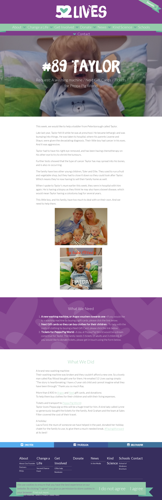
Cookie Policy (53, 495)
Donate (86, 27)
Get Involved (64, 27)
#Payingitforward (114, 428)
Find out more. (41, 492)
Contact (84, 34)
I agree (136, 488)
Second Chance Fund (43, 469)
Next (71, 392)
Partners (22, 467)
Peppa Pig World (71, 402)
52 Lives (81, 11)
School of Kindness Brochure (123, 466)
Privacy (45, 495)
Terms (37, 495)
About (16, 27)
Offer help (59, 468)
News (102, 27)
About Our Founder (27, 463)
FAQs (21, 471)
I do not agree (112, 488)
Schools (144, 27)
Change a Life (38, 27)
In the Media (96, 463)
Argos (60, 392)
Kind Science (122, 27)
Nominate (58, 472)
